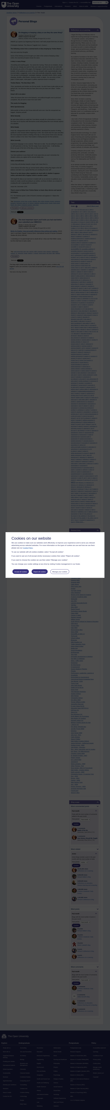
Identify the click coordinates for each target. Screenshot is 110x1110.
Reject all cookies (40, 572)
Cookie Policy (28, 548)
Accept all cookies (20, 572)
